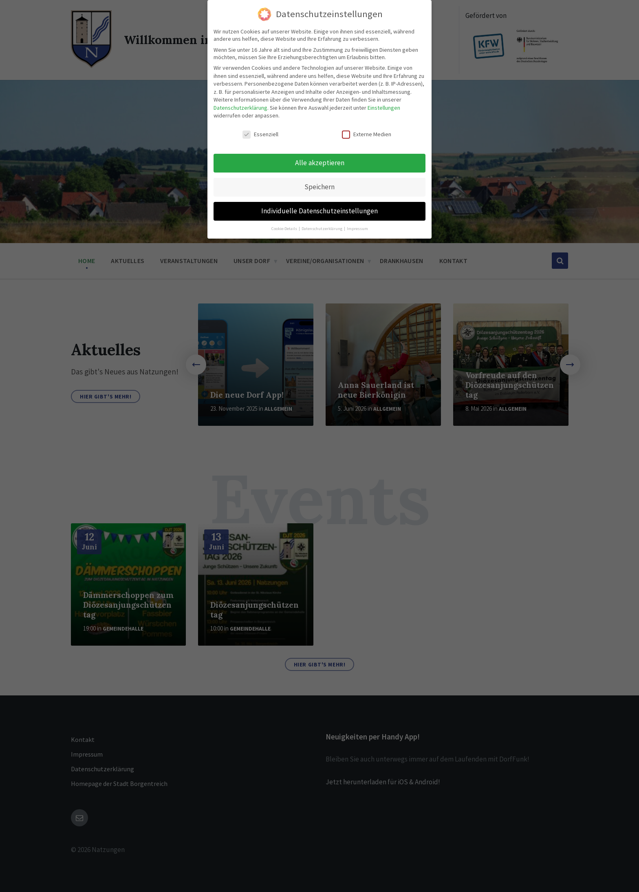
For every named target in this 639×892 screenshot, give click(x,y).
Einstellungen (384, 105)
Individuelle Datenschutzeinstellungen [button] (319, 208)
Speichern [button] (319, 184)
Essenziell (260, 132)
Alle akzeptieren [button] (319, 160)
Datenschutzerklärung (240, 105)
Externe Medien (366, 132)
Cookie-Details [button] (284, 226)
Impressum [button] (357, 226)
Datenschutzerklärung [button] (322, 226)
